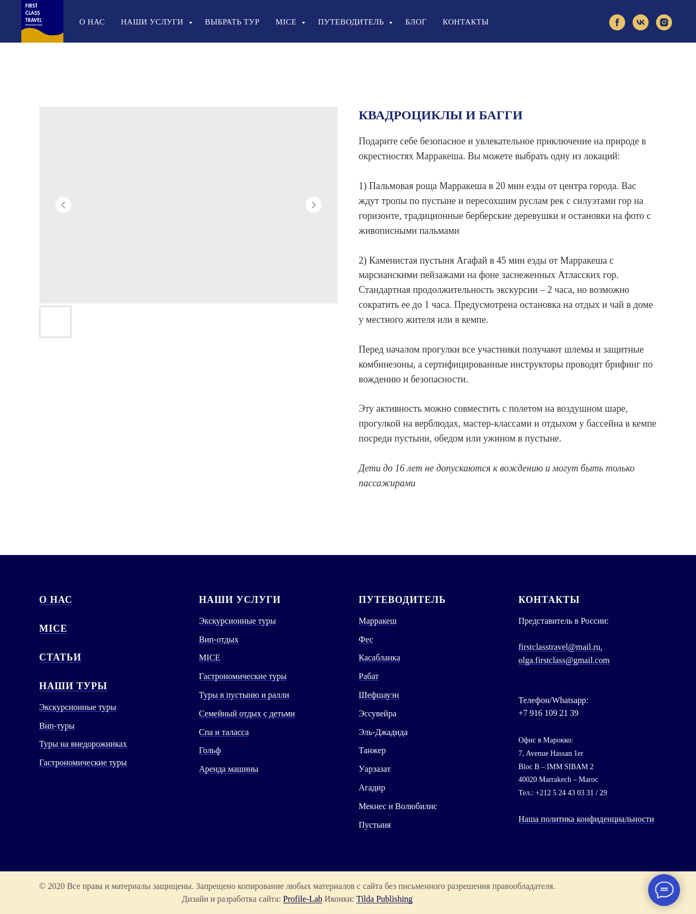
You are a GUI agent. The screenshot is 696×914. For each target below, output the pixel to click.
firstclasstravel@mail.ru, (561, 646)
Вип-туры (57, 725)
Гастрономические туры (83, 762)
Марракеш (378, 620)
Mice (287, 22)
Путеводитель (352, 22)
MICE (53, 628)
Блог (416, 22)
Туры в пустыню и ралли (244, 694)
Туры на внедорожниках (83, 743)
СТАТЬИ (60, 657)
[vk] (641, 22)
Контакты (466, 22)
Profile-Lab (303, 898)
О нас (92, 22)
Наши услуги (153, 22)
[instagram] (664, 22)
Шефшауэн (379, 694)
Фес (366, 639)
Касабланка (379, 657)
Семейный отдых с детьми (247, 713)
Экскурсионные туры (78, 707)
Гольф (210, 750)
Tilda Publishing (384, 898)
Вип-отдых (219, 639)
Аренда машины (229, 768)
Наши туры (73, 686)
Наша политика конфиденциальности (586, 818)
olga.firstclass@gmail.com (564, 660)
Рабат (369, 676)
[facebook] (617, 22)
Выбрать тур (232, 22)
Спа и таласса (224, 732)
